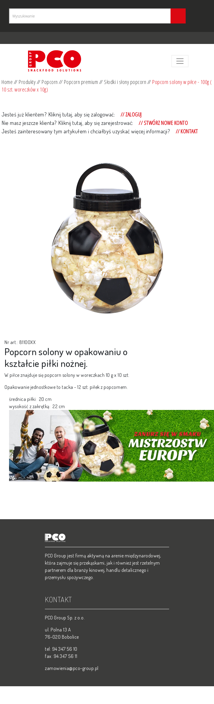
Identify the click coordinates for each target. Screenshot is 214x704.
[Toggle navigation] (180, 61)
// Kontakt (186, 131)
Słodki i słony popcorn (125, 81)
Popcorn (50, 81)
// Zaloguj (130, 114)
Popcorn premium (81, 81)
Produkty (27, 81)
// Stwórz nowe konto (163, 122)
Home (7, 81)
